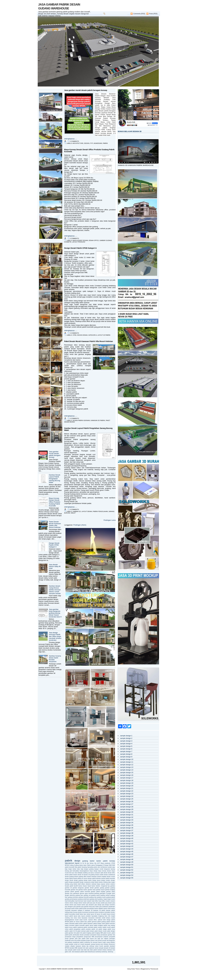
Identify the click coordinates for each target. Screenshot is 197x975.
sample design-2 (126, 738)
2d (81, 863)
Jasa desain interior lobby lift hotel (54, 566)
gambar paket (110, 891)
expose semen (105, 884)
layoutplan (94, 916)
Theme (137, 969)
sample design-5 (126, 746)
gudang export (95, 895)
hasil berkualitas (70, 901)
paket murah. (107, 933)
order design (106, 919)
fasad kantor (91, 886)
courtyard (97, 872)
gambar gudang (99, 888)
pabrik (105, 143)
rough (104, 942)
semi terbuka (104, 944)
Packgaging (98, 865)
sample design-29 (126, 809)
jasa (91, 903)
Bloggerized (144, 969)
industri (113, 901)
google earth (111, 893)
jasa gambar (77, 906)
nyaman (90, 919)
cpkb (74, 335)
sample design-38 (126, 833)
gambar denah (89, 888)
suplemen (91, 948)
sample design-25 (126, 799)
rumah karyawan (85, 944)
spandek (106, 946)
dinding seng (69, 884)
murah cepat (79, 919)
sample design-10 (126, 759)
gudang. (100, 899)
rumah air (77, 944)
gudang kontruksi (73, 897)
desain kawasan (92, 876)
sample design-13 (126, 767)
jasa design (97, 904)
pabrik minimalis (88, 927)
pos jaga (97, 938)
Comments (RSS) (139, 14)
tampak (101, 948)
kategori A (92, 335)
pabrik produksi (86, 929)
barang (113, 869)
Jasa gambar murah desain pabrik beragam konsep (54, 454)
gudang (85, 861)
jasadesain (97, 143)
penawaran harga (70, 936)
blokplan (80, 872)
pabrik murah (107, 927)
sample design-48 (126, 859)
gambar (112, 886)
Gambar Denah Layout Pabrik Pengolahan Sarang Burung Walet (54, 478)
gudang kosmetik (84, 897)
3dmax (92, 863)
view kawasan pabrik (78, 951)
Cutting (71, 865)
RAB (110, 865)
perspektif (112, 936)
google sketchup (70, 895)
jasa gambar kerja (86, 906)
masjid (113, 916)
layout (77, 863)
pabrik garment (92, 921)
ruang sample (69, 944)
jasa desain (108, 903)
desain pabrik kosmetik (108, 878)
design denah (82, 335)
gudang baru (79, 895)
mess (75, 918)
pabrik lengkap (98, 925)
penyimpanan (99, 936)
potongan (112, 938)
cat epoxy (91, 872)
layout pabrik (69, 916)
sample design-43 (126, 846)
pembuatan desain (78, 935)
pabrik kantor (79, 923)
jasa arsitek (101, 903)
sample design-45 (126, 851)
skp (87, 946)
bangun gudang (89, 869)
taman (96, 948)
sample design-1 (126, 736)
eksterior (88, 884)
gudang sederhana (83, 899)
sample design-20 (126, 786)
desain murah (111, 876)
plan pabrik (81, 938)
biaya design (93, 871)
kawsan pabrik (110, 910)
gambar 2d (77, 511)
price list (73, 940)
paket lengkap (87, 933)
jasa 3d (95, 903)
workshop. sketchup (107, 951)
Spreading (90, 867)
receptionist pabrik (78, 942)
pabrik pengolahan (100, 511)
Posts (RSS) (153, 14)
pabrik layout (89, 925)
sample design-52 (126, 870)
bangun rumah (98, 869)
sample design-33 (126, 820)
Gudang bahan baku (80, 865)
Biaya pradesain (105, 863)
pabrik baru (83, 921)
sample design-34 (126, 822)
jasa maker (95, 906)
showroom (112, 944)
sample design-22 (126, 791)
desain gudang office (80, 876)
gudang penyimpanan (71, 899)
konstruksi (85, 912)
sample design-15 (126, 772)
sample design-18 (126, 780)
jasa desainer (90, 904)
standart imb (81, 948)
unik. (70, 951)
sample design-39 (126, 836)
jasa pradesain (103, 906)
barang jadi (68, 871)
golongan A (103, 893)
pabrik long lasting (109, 925)
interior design (73, 903)
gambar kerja (92, 889)
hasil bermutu (79, 901)
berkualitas (76, 871)
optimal (100, 919)
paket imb (79, 933)
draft (79, 884)
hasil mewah (87, 901)
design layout (96, 880)
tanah (78, 950)
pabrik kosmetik (80, 925)
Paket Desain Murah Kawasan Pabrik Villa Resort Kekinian (55, 524)
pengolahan (79, 936)
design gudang (78, 880)
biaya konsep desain (80, 240)
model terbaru (106, 918)
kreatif (77, 914)
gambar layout (100, 889)
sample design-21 (126, 788)
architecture (77, 143)
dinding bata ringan (109, 882)
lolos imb (107, 916)
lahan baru (83, 914)
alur (99, 867)
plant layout (90, 938)
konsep (112, 861)
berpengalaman (84, 871)
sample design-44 (126, 849)
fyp (91, 143)
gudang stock (94, 899)
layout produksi (78, 242)
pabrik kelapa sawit (99, 923)
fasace (85, 886)
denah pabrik (69, 874)
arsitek (110, 867)
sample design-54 (126, 875)
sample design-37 (126, 830)
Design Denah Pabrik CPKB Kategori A (54, 545)
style (87, 948)
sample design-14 (126, 770)
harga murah (111, 899)
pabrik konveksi (69, 925)
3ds (95, 863)
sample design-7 (126, 751)
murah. (85, 919)
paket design (111, 931)
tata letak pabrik (92, 950)
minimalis (98, 918)
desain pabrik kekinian (81, 420)
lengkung (101, 916)
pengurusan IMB (89, 936)
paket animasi (81, 931)
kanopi (69, 908)
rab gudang (68, 942)
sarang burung (95, 944)
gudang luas (93, 897)
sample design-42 (126, 844)
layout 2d (93, 914)
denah (105, 872)
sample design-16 (126, 775)
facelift (76, 886)
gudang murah (101, 897)
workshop (98, 951)
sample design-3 (126, 741)
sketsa (84, 946)
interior (67, 903)
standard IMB (73, 948)
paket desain (90, 931)
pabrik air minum (74, 921)
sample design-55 (126, 878)
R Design (105, 865)
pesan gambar (69, 938)
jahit (88, 903)
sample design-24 (126, 796)
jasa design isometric (108, 904)
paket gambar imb (70, 933)
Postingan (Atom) (79, 525)
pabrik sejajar (102, 929)
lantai (88, 914)
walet (73, 513)
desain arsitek (99, 874)
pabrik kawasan (88, 923)
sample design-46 (126, 854)
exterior (112, 884)
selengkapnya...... (70, 139)
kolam (71, 912)
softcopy (91, 946)
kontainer (101, 912)
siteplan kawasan (75, 946)
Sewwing (84, 867)
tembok (99, 950)
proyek (104, 940)
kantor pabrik (102, 861)
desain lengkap (101, 876)
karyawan (74, 910)
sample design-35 (126, 825)
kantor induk (107, 908)
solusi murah (99, 946)
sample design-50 (126, 865)
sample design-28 (126, 807)
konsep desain (77, 912)
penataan (87, 935)
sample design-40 (126, 838)
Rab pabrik (78, 867)
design (86, 143)
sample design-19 (126, 783)
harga (105, 899)
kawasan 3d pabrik (98, 420)
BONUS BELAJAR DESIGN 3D (129, 131)
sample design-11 (126, 762)
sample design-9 (126, 757)
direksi (75, 884)
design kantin (88, 880)
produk (78, 940)
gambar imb (74, 889)
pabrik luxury (69, 927)
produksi (83, 940)
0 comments (74, 141)
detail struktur (99, 882)
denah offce (94, 240)
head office (94, 901)
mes (71, 918)
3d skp (87, 863)
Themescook (154, 969)
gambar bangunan (78, 888)
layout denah (87, 511)
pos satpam (104, 938)
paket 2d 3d (73, 931)
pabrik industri (110, 921)
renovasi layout (97, 942)
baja (82, 869)
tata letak (84, 950)
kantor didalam (98, 908)
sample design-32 (126, 817)
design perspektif (74, 882)
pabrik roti (94, 929)
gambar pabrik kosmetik (82, 891)
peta (76, 938)
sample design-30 (126, 812)
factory (80, 886)
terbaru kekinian (107, 950)
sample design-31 (126, 815)
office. (95, 919)
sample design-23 (126, 793)
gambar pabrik (69, 891)
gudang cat (87, 895)
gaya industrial (89, 893)
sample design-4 (126, 743)
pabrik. (67, 931)
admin (95, 867)
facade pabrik (69, 886)
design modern (105, 880)
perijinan (105, 936)
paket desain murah (101, 931)
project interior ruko (91, 940)
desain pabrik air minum (80, 878)
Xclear (133, 969)
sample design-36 (126, 828)
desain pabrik (69, 878)
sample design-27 (126, 804)
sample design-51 (126, 867)
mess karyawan (82, 918)
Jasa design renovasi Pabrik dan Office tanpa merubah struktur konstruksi (55, 636)
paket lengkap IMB (97, 933)
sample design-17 (126, 778)
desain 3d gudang (89, 874)
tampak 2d (107, 948)
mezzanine (91, 918)
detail (92, 882)
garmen (82, 893)
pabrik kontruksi (110, 923)
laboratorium (69, 863)
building (85, 872)
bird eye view (73, 872)
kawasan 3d (88, 910)
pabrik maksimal (78, 927)
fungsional (104, 886)
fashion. (98, 886)
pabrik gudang (101, 921)
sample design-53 (126, 872)
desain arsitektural (109, 874)
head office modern (104, 901)
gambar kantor (82, 889)
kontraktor (107, 912)
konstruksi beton (93, 912)
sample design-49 (126, 862)
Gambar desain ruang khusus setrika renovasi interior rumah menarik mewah (55, 589)
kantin (73, 908)
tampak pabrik (72, 950)
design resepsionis (85, 882)
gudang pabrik (110, 897)
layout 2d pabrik (103, 335)
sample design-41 (126, 841)
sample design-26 (126, 801)
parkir (70, 935)
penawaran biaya (95, 935)
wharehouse (91, 951)
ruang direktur (110, 942)
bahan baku (76, 869)
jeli (66, 908)
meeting (67, 918)
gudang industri (105, 895)
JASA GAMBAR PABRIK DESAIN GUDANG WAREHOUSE (64, 969)
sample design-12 (126, 765)
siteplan (67, 946)
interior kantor (82, 903)
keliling (67, 912)
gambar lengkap (110, 889)
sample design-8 (126, 754)
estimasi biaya (95, 884)
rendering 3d (88, 942)
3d (83, 863)
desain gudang (69, 876)
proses (100, 940)
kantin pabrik (79, 908)
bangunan (107, 869)
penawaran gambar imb (108, 935)
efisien (83, 884)
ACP (98, 863)
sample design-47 (126, 857)
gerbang (96, 893)
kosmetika (72, 914)
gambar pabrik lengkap (98, 891)
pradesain (68, 940)
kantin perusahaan (88, 908)
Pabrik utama (91, 865)
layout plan (77, 916)
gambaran (76, 893)
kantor (92, 861)
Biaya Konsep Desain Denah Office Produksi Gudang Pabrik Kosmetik (54, 502)
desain (75, 874)
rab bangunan (111, 940)
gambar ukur (69, 893)
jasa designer (69, 906)
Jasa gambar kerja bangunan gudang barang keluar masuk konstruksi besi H (55, 613)
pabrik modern (98, 927)
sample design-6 (126, 749)
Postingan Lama (110, 520)
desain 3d (81, 874)
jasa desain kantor (79, 904)
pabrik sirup (111, 929)
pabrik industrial (69, 923)
